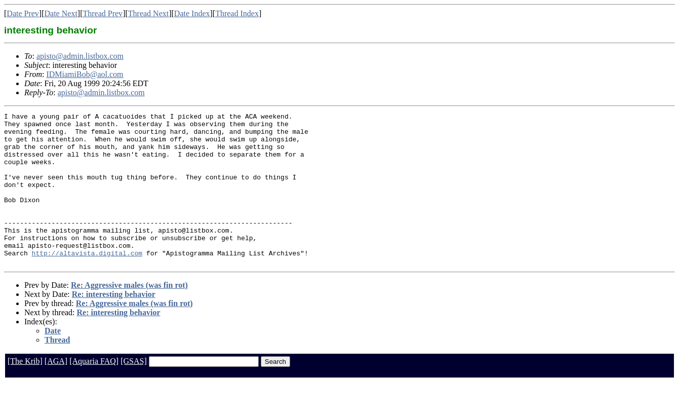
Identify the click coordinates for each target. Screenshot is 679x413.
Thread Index (237, 13)
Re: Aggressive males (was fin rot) (129, 315)
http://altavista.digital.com (87, 281)
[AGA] (56, 391)
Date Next (61, 13)
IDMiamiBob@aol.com (84, 74)
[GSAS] (134, 391)
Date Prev (23, 13)
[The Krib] (25, 391)
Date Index (192, 13)
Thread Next (148, 13)
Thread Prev (103, 13)
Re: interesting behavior (113, 324)
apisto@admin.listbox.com (80, 56)
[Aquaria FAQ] (93, 391)
